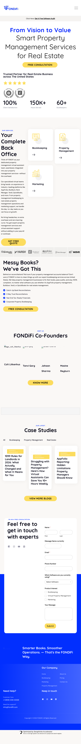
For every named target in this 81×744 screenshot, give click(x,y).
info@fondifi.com (10, 716)
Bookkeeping (39, 147)
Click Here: (40, 18)
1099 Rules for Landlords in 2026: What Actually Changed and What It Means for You (14, 474)
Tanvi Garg (29, 365)
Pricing (62, 687)
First (46, 539)
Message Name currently (54, 544)
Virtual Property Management (59, 599)
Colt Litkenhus (12, 365)
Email (47, 556)
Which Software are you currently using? (57, 579)
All (4, 439)
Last (61, 539)
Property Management (66, 149)
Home (44, 683)
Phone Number (50, 567)
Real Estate (51, 439)
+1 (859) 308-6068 (11, 709)
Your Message (50, 608)
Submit (50, 629)
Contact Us (63, 691)
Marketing (38, 184)
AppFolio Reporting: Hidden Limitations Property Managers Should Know (64, 474)
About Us (63, 683)
